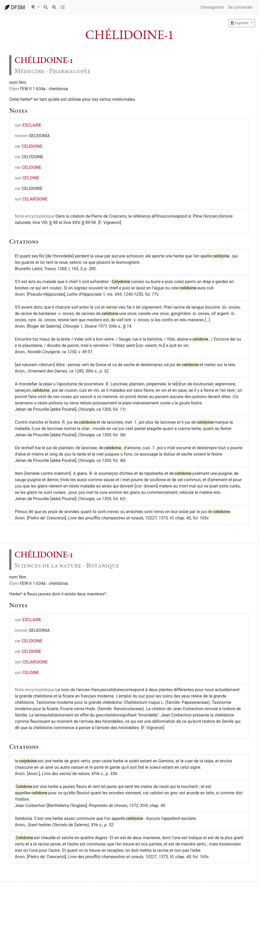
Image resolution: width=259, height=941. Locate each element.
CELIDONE (31, 167)
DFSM (14, 7)
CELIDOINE (32, 146)
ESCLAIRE (31, 125)
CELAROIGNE (35, 199)
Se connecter (240, 7)
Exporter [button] (240, 23)
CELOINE (30, 177)
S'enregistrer (212, 7)
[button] (35, 7)
